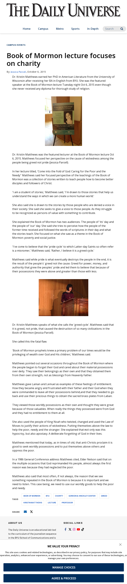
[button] (120, 544)
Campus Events (16, 45)
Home (26, 29)
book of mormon (31, 496)
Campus (43, 29)
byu (47, 496)
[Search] (114, 29)
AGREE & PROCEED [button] (64, 578)
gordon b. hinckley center (82, 496)
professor (67, 502)
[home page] (63, 13)
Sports (75, 29)
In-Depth (93, 29)
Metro (60, 29)
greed (104, 496)
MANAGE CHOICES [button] (63, 567)
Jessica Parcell (19, 71)
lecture (52, 502)
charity (59, 496)
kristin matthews (32, 502)
